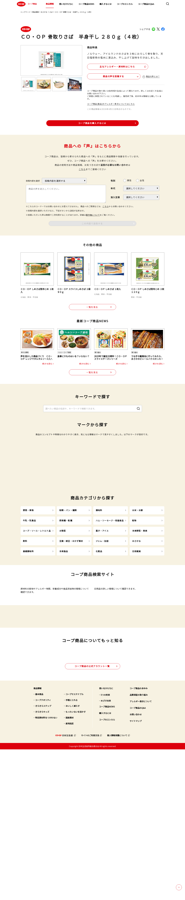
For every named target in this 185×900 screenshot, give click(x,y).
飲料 (25, 645)
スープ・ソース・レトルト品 (37, 634)
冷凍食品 (63, 655)
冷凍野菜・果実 (139, 634)
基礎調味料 (28, 655)
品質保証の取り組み (139, 845)
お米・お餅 (137, 614)
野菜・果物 (28, 614)
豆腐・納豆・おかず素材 (71, 645)
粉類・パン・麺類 (68, 614)
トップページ (25, 12)
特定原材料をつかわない (46, 868)
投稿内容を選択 (33, 180)
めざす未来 (106, 851)
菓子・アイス (102, 634)
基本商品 (39, 844)
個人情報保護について (117, 886)
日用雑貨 (136, 655)
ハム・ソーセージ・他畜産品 (110, 624)
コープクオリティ (43, 850)
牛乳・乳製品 (29, 624)
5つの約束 (105, 845)
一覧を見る (92, 307)
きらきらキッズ (42, 862)
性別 (113, 180)
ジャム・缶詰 (102, 645)
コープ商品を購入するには (92, 122)
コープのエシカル (125, 4)
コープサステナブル (74, 844)
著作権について (93, 214)
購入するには (106, 4)
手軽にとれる (72, 850)
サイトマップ (136, 871)
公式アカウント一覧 (92, 816)
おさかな (44, 12)
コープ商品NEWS (86, 4)
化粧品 (99, 655)
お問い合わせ (136, 865)
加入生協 (115, 197)
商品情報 (50, 3)
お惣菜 (62, 634)
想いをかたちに (66, 4)
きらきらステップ (43, 856)
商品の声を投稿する (102, 75)
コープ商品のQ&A (146, 4)
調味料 (99, 614)
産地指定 (70, 874)
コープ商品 (26, 4)
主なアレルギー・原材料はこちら (110, 66)
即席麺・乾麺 (65, 624)
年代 (113, 188)
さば (51, 12)
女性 (142, 180)
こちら (82, 169)
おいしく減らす (73, 856)
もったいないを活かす (76, 862)
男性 (129, 180)
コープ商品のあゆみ (139, 838)
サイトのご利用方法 (90, 886)
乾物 (134, 624)
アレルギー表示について (141, 852)
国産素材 (70, 868)
